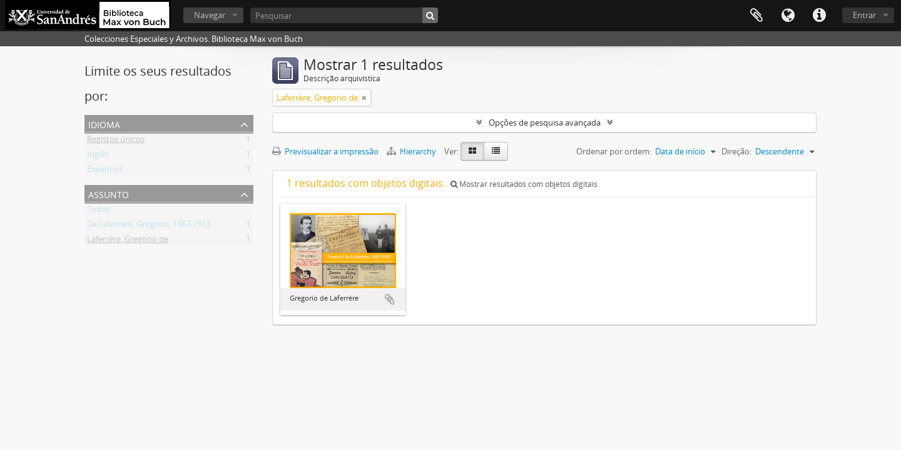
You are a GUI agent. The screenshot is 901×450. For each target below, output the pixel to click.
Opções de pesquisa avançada (545, 122)
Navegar (209, 15)
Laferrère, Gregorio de (127, 241)
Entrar (864, 15)
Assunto (108, 193)
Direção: (736, 151)
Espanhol (104, 171)
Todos (98, 211)
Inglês (98, 156)
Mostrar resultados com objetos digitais (524, 184)
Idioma (787, 15)
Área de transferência (756, 15)
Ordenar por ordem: (613, 151)
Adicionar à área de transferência (390, 299)
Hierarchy (412, 151)
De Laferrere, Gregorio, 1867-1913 (148, 226)
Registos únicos (116, 141)
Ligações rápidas (819, 15)
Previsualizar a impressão (325, 151)
